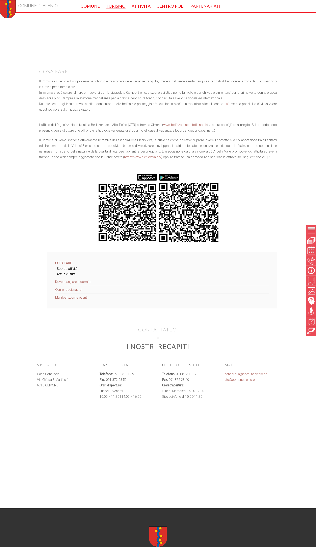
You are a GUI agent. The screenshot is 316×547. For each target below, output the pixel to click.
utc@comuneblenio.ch (240, 380)
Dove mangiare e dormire (73, 282)
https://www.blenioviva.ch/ (142, 157)
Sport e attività (67, 269)
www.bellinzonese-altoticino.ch (185, 125)
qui (227, 104)
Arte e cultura (66, 274)
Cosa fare (63, 263)
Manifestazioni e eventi (71, 297)
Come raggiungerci (68, 290)
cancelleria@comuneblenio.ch (246, 374)
